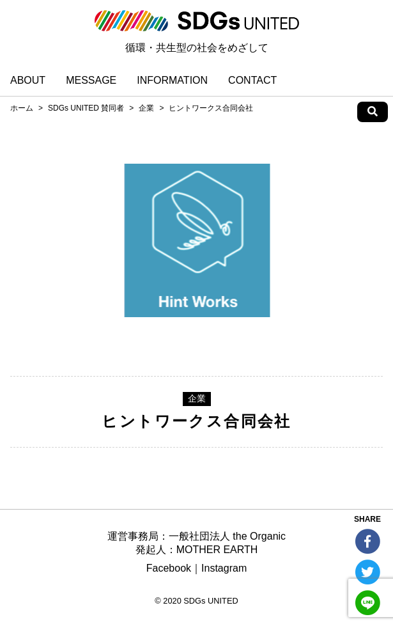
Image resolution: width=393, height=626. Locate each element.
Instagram (224, 568)
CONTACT (252, 80)
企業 (146, 108)
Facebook (168, 568)
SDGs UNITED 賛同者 (86, 108)
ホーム (21, 108)
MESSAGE (91, 80)
